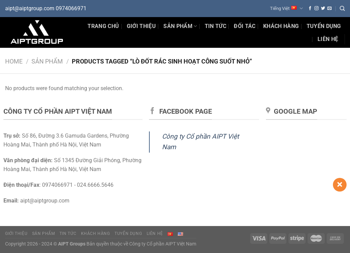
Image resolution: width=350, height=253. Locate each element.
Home (14, 61)
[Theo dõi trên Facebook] (310, 8)
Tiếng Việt (286, 8)
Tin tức (67, 233)
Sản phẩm (180, 26)
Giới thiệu (141, 26)
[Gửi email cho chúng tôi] (329, 8)
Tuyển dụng (324, 26)
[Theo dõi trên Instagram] (316, 8)
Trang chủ (103, 26)
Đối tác (244, 26)
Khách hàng (281, 26)
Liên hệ (328, 39)
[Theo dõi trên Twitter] (323, 8)
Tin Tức (215, 26)
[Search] (342, 8)
